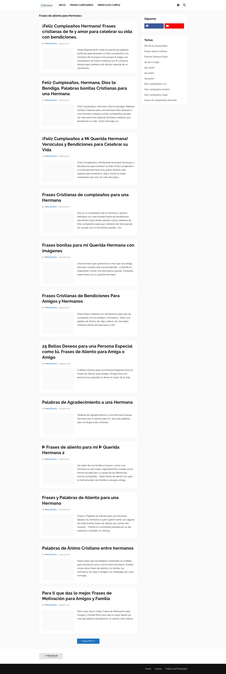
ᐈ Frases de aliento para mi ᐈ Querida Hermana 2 (80, 450)
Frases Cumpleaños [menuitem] (81, 5)
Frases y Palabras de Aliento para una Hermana (80, 500)
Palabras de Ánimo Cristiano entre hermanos (88, 548)
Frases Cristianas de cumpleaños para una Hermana (85, 197)
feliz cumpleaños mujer (156, 95)
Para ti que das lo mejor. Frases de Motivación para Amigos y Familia (77, 596)
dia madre (149, 67)
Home (148, 669)
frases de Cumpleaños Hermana (160, 100)
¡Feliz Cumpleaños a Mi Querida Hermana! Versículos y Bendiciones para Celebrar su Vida (85, 144)
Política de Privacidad (176, 669)
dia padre (149, 73)
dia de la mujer (151, 62)
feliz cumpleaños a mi (155, 84)
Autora (158, 669)
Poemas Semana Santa (156, 56)
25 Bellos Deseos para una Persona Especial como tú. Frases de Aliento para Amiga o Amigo (87, 352)
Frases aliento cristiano (155, 51)
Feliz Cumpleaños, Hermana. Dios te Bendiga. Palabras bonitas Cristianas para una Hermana (84, 88)
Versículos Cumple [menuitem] (109, 5)
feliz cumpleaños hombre (157, 89)
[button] (178, 5)
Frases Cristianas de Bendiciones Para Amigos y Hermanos (81, 298)
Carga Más (87, 641)
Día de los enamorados (155, 46)
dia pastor (149, 78)
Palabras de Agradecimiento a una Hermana (87, 402)
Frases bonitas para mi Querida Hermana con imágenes (88, 248)
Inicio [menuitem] (62, 5)
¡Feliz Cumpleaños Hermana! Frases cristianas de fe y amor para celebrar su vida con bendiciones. (87, 32)
